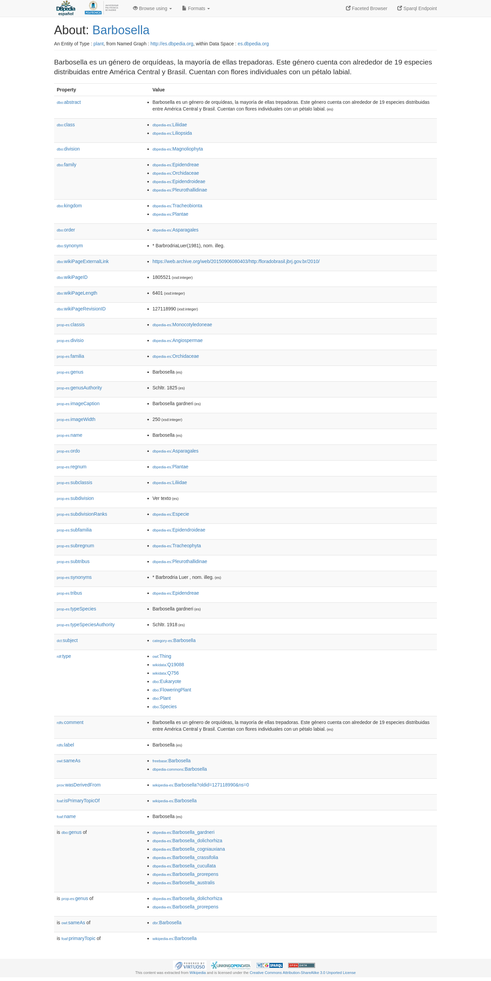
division (68, 149)
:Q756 (165, 673)
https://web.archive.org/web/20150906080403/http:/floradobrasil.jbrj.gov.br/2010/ (236, 261)
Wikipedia (197, 973)
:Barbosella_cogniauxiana (188, 849)
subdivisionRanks (82, 514)
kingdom (69, 205)
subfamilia (74, 529)
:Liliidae (169, 124)
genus (70, 372)
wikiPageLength (77, 293)
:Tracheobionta (177, 205)
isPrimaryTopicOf (78, 800)
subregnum (75, 545)
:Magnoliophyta (177, 149)
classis (71, 324)
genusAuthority (79, 387)
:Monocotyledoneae (182, 324)
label (65, 745)
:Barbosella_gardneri (183, 832)
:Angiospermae (177, 340)
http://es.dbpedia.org (171, 43)
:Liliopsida (172, 133)
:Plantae (170, 214)
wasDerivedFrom (79, 784)
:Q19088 (168, 664)
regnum (72, 466)
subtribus (73, 561)
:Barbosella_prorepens (185, 874)
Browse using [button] (152, 8)
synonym (70, 245)
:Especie (170, 514)
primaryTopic (78, 938)
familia (70, 356)
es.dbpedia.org (253, 43)
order (66, 229)
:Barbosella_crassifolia (185, 857)
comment (70, 722)
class (66, 124)
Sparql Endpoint (417, 8)
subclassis (74, 482)
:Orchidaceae (175, 173)
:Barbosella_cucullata (184, 865)
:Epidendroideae (178, 181)
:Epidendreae (175, 164)
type (64, 656)
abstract (69, 102)
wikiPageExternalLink (83, 261)
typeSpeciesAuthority (86, 624)
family (66, 164)
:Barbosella (174, 640)
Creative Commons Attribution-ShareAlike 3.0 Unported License (303, 973)
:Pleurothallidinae (179, 190)
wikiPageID (72, 277)
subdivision (75, 498)
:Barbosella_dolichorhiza (187, 840)
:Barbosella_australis (183, 882)
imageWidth (76, 419)
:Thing (161, 656)
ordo (68, 451)
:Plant (161, 698)
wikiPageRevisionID (81, 308)
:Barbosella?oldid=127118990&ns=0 (200, 784)
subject (67, 640)
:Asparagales (175, 229)
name (69, 435)
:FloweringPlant (171, 689)
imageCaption (78, 403)
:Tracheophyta (176, 545)
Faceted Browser (367, 8)
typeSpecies (76, 608)
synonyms (74, 577)
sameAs (68, 760)
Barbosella (120, 30)
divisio (70, 340)
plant (98, 43)
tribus (69, 593)
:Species (164, 706)
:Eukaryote (166, 681)
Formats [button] (196, 8)
